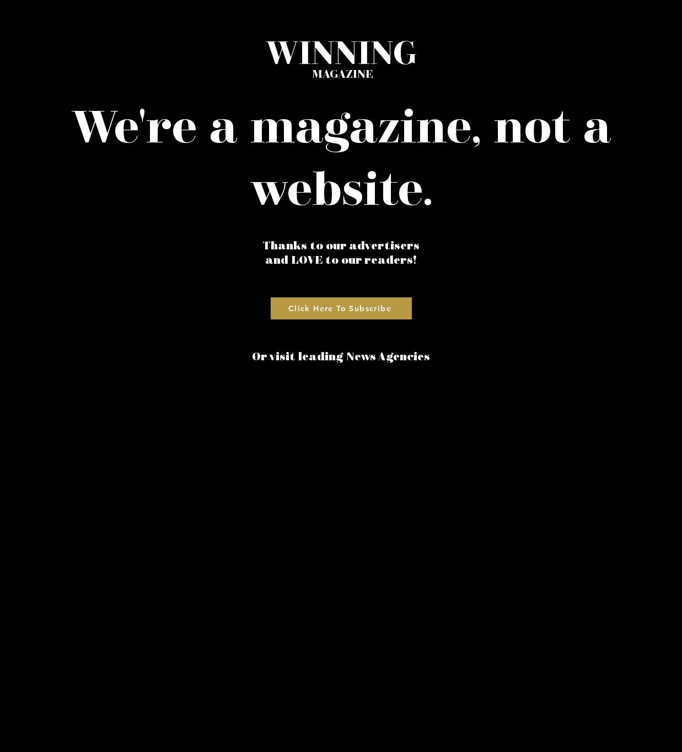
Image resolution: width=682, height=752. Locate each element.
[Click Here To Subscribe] (341, 308)
